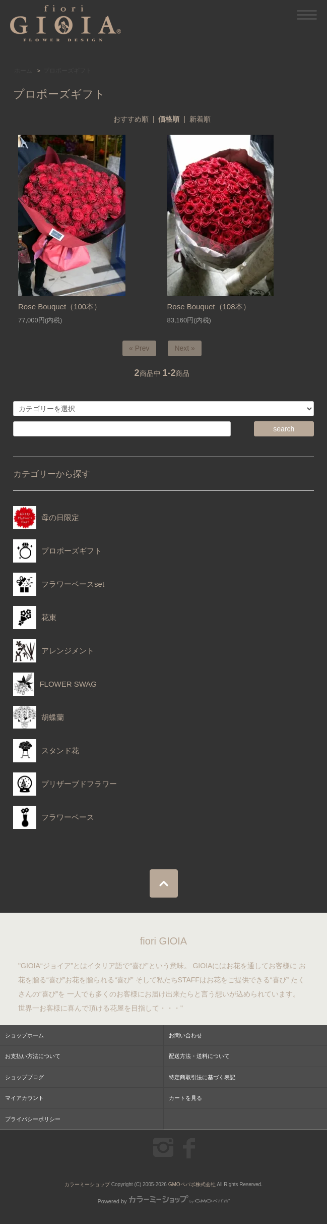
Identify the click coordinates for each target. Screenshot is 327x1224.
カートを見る (185, 1098)
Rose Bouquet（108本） (208, 306)
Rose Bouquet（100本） (59, 306)
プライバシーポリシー (32, 1119)
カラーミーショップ (87, 1184)
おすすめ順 (131, 119)
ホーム (23, 70)
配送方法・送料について (199, 1056)
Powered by (163, 1201)
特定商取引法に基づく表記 (202, 1077)
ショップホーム (24, 1035)
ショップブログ (24, 1077)
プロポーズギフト (67, 70)
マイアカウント (24, 1098)
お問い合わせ (185, 1035)
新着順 (200, 119)
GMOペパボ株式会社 (192, 1184)
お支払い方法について (32, 1056)
